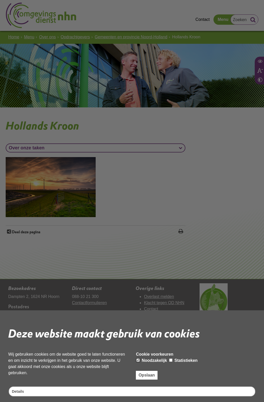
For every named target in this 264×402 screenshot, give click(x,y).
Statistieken (183, 359)
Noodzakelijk (151, 359)
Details (18, 391)
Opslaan (146, 374)
